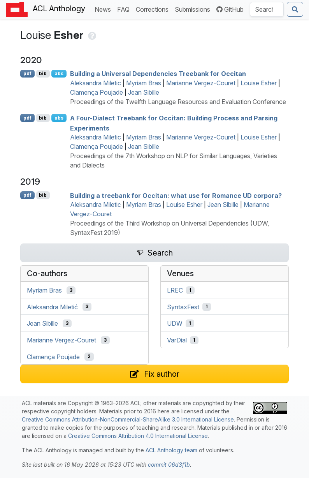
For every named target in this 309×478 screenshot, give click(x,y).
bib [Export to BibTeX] (43, 73)
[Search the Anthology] (267, 9)
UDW (175, 323)
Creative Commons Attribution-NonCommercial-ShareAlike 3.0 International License (128, 419)
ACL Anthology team (171, 450)
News (104, 8)
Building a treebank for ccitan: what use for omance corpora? (176, 195)
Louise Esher (259, 83)
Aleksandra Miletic (95, 83)
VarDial (177, 340)
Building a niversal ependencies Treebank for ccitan (158, 74)
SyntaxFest (183, 306)
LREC (175, 290)
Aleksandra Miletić (52, 306)
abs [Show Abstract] (58, 73)
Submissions (194, 8)
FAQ (125, 8)
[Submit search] (295, 9)
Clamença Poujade (96, 92)
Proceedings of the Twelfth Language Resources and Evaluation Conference (178, 102)
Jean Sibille (143, 92)
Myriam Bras (143, 83)
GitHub (230, 9)
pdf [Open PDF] (27, 73)
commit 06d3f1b (169, 464)
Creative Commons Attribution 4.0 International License (138, 435)
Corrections (154, 8)
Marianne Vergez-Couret (200, 83)
